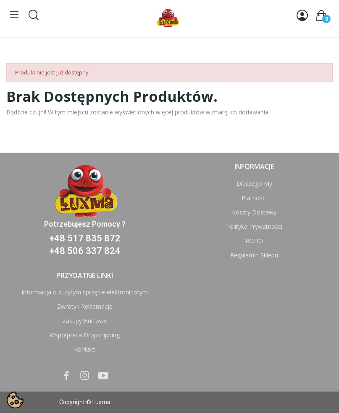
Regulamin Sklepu (254, 255)
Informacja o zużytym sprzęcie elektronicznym (84, 292)
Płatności (254, 198)
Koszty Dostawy (254, 212)
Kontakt (84, 349)
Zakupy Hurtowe (84, 321)
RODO (254, 241)
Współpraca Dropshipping (85, 335)
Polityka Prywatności (254, 226)
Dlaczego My (254, 184)
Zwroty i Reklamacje (85, 306)
